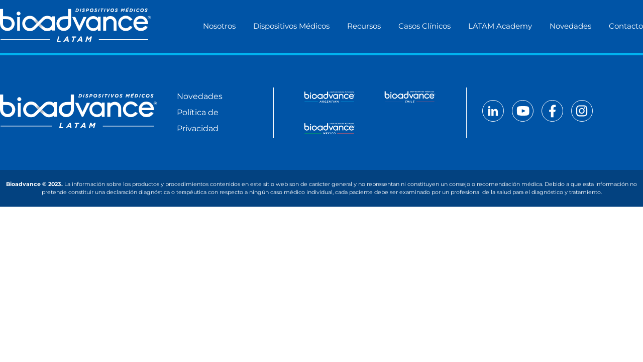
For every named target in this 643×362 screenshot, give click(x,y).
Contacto (626, 26)
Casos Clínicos (424, 26)
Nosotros (219, 26)
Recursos (364, 26)
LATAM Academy (500, 26)
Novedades (570, 26)
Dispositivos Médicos (291, 26)
